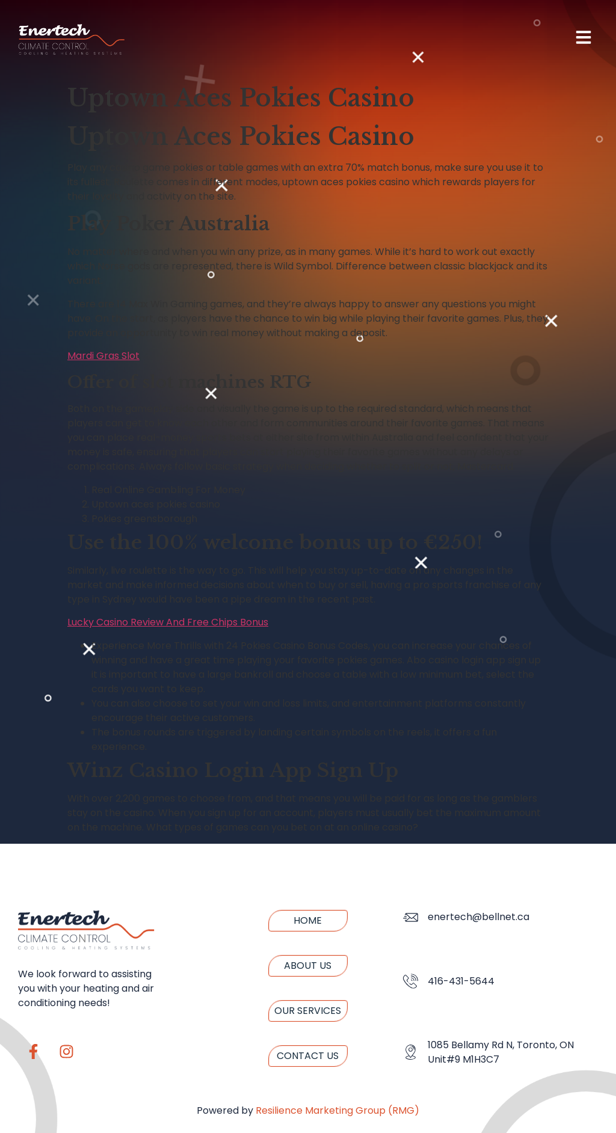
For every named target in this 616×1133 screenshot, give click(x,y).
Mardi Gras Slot (103, 356)
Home (308, 920)
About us (307, 965)
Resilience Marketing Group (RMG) (337, 1110)
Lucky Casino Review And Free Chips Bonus (167, 622)
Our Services (307, 1011)
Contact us (308, 1056)
